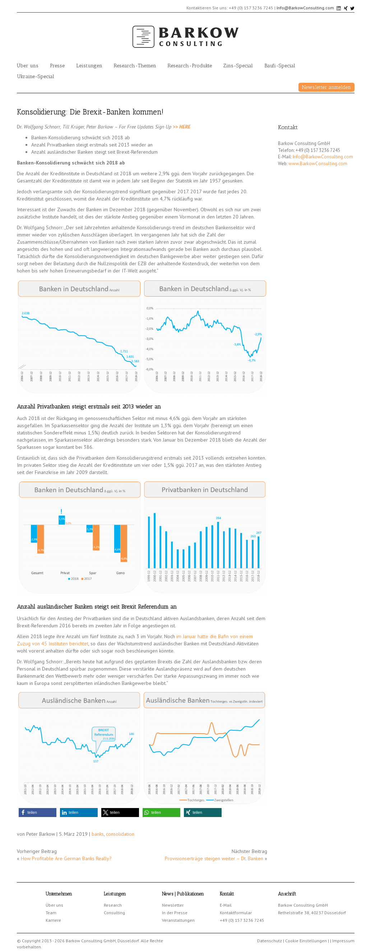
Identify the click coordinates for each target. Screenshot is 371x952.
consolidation (120, 834)
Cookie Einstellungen (306, 940)
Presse (57, 66)
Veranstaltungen (178, 920)
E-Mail (226, 905)
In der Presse (174, 912)
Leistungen (89, 66)
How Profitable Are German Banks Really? (66, 858)
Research (113, 905)
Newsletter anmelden (326, 87)
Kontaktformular (236, 912)
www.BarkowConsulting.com (317, 164)
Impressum (343, 940)
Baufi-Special (279, 66)
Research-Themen (135, 66)
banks (98, 834)
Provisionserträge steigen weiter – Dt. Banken (214, 858)
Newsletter (173, 905)
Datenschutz (269, 940)
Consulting (114, 912)
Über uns (27, 66)
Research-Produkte (190, 66)
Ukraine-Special (35, 76)
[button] (37, 812)
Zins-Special (238, 66)
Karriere (53, 920)
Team (51, 912)
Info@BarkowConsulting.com (305, 7)
